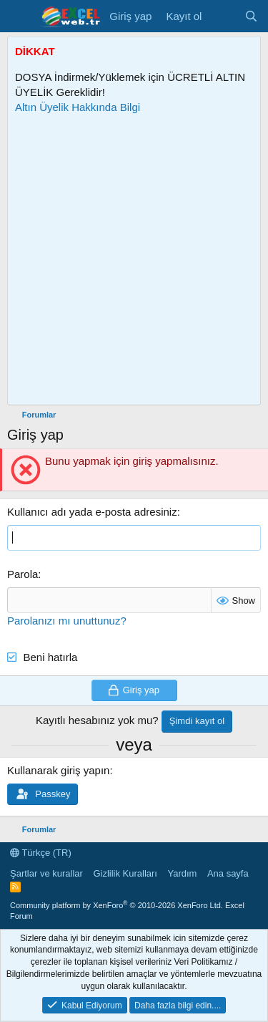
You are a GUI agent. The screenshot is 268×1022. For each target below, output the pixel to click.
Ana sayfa (228, 873)
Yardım (182, 873)
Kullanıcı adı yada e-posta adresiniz (92, 512)
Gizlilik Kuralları (125, 873)
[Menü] (19, 16)
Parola (22, 574)
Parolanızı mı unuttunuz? (66, 620)
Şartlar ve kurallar (46, 873)
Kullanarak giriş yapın (58, 770)
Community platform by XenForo (116, 905)
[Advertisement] (134, 259)
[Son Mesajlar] (223, 16)
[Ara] (251, 16)
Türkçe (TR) (40, 852)
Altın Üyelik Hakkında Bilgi (77, 107)
